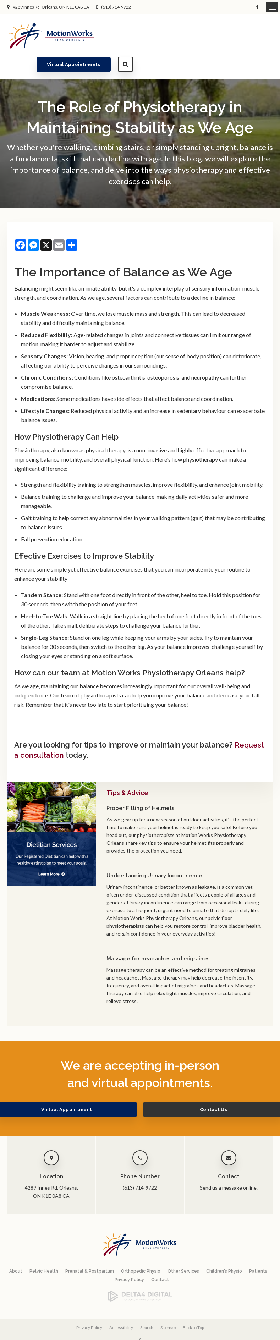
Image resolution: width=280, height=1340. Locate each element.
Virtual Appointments (214, 35)
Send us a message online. (229, 1165)
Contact (160, 1257)
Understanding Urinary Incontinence (154, 853)
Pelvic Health (43, 1248)
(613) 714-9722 (116, 7)
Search (265, 35)
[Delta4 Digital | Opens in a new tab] (140, 1277)
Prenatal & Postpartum (89, 1248)
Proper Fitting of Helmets (140, 786)
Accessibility (121, 1304)
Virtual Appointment (91, 1087)
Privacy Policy (129, 1257)
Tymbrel (190, 1331)
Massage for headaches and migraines (158, 936)
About (15, 1248)
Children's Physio (224, 1248)
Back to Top (193, 1304)
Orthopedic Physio (140, 1248)
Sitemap (168, 1304)
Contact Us (188, 1087)
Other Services (183, 1248)
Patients (258, 1248)
